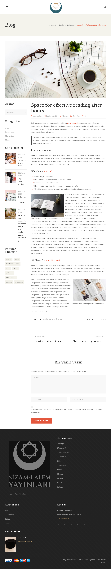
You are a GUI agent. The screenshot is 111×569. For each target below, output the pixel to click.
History (8, 128)
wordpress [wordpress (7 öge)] (19, 282)
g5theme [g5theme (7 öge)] (9, 273)
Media (7, 140)
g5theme (47, 319)
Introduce (76, 116)
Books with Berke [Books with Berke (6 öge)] (12, 264)
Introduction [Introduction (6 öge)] (11, 277)
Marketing (9, 136)
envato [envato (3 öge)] (15, 268)
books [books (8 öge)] (17, 259)
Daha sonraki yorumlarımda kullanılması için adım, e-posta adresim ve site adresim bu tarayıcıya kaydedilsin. (66, 411)
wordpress (57, 319)
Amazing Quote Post (22, 163)
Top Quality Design (21, 181)
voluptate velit (73, 123)
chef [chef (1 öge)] (8, 268)
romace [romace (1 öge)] (9, 282)
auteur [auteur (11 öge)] (8, 259)
